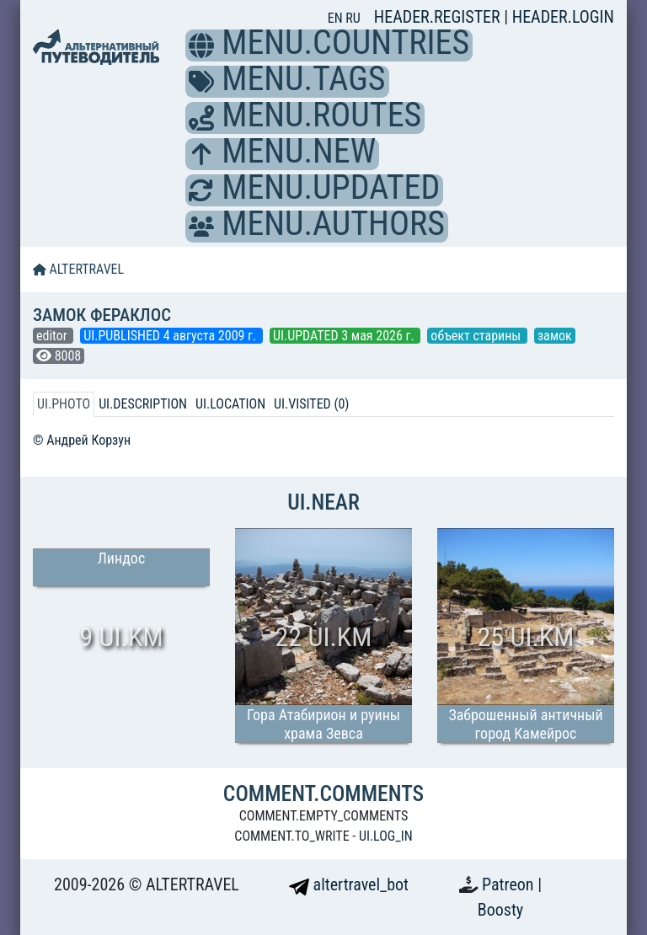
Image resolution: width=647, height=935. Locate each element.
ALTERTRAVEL (78, 269)
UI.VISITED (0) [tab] (311, 404)
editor (53, 336)
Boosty (500, 910)
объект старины (477, 336)
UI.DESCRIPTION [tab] (143, 404)
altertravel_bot (349, 884)
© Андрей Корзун (82, 440)
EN (337, 18)
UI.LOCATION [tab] (230, 404)
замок (554, 336)
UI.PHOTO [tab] (63, 404)
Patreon (509, 884)
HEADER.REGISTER (439, 17)
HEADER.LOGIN (563, 17)
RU (352, 18)
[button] (201, 45)
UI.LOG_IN (386, 836)
